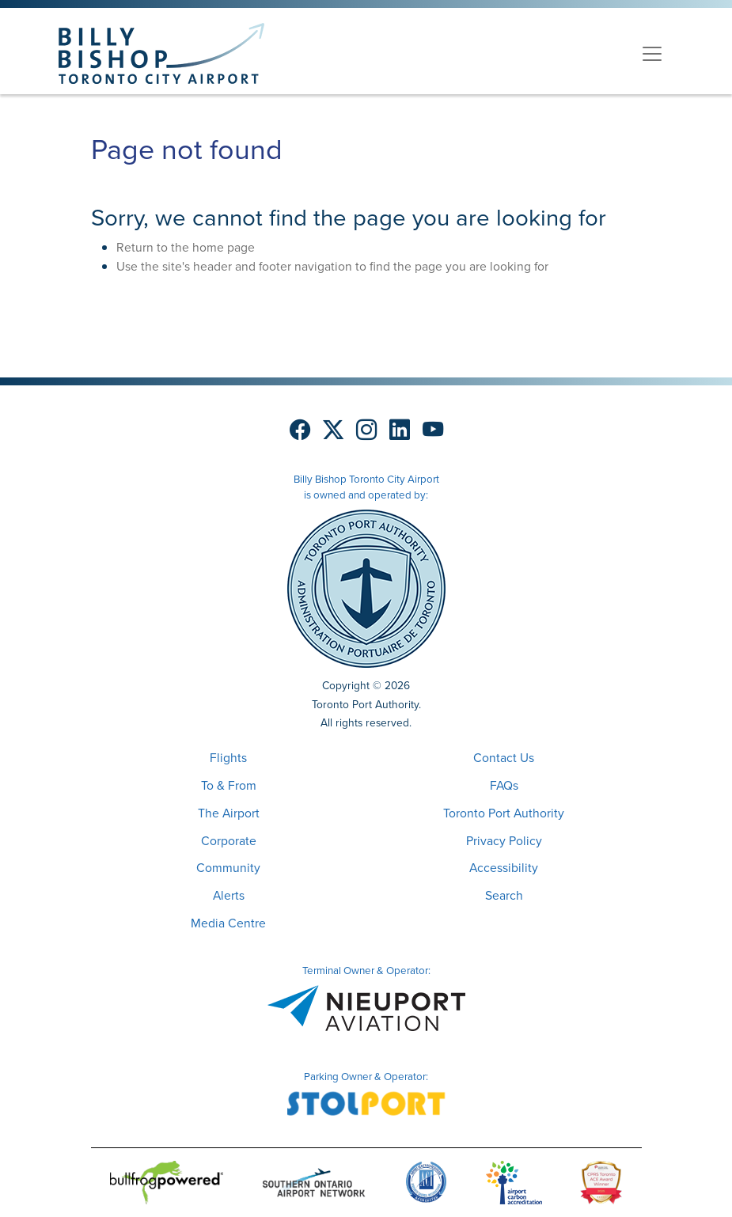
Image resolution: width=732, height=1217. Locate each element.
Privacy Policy (504, 841)
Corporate (228, 841)
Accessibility (503, 868)
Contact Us (503, 758)
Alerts (229, 895)
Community (228, 868)
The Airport (229, 813)
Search (504, 895)
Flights (228, 758)
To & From (228, 785)
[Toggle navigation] (652, 54)
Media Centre (228, 923)
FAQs (504, 785)
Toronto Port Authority (503, 813)
